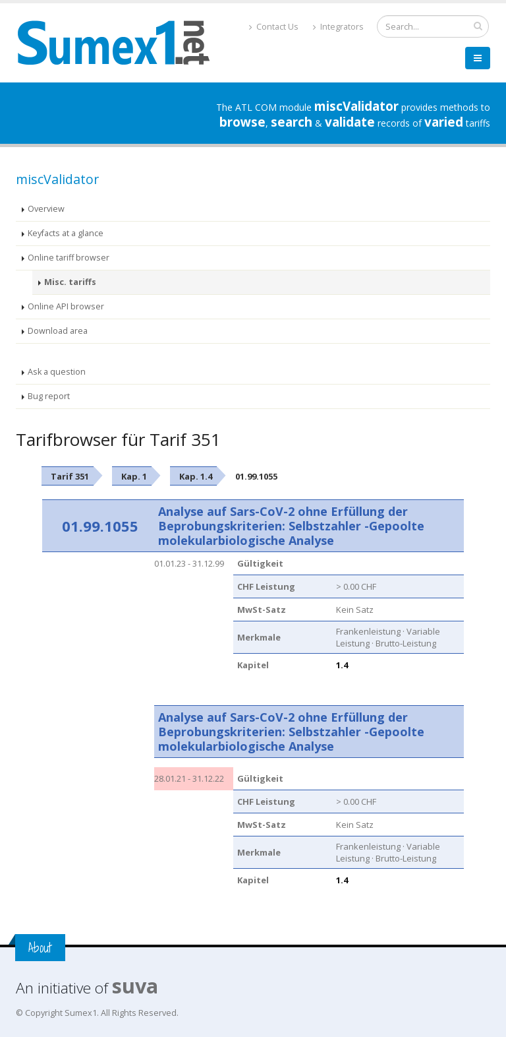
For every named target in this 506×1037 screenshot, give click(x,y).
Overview (46, 208)
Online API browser (66, 306)
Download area (58, 330)
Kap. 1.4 (195, 476)
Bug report (49, 396)
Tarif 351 (70, 476)
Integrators (338, 26)
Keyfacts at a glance (65, 233)
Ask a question (57, 371)
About (40, 947)
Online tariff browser (68, 257)
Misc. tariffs (70, 282)
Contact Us (273, 26)
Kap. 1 (134, 476)
